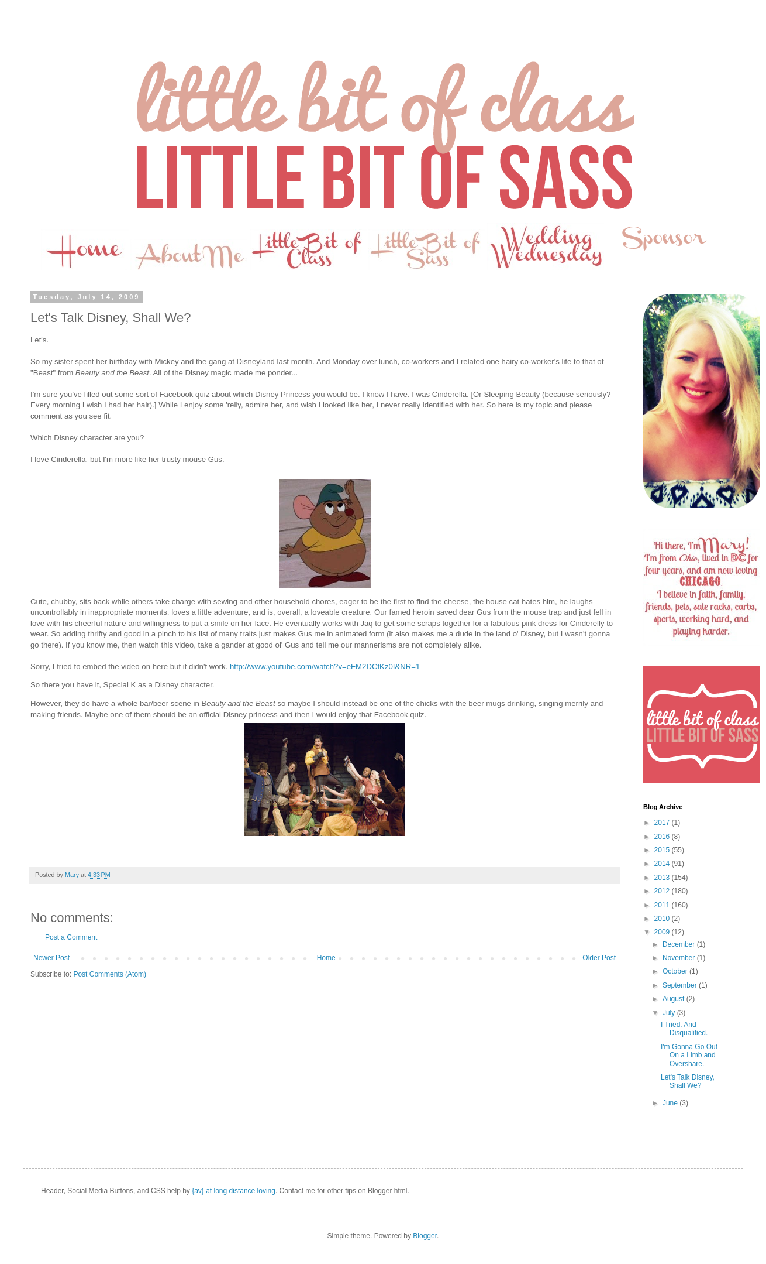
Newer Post (51, 958)
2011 (663, 905)
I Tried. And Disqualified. (684, 1028)
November (680, 958)
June (671, 1103)
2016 (663, 837)
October (676, 971)
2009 (663, 932)
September (681, 985)
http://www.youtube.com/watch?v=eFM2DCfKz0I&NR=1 (325, 666)
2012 (663, 891)
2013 (663, 878)
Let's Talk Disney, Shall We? (688, 1081)
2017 (663, 822)
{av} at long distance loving (233, 1191)
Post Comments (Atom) (109, 974)
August (674, 999)
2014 (663, 863)
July (670, 1013)
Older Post (599, 958)
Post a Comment (71, 937)
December (680, 944)
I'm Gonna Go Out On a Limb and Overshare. (689, 1055)
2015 (663, 850)
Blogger (425, 1236)
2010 (663, 918)
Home (326, 958)
